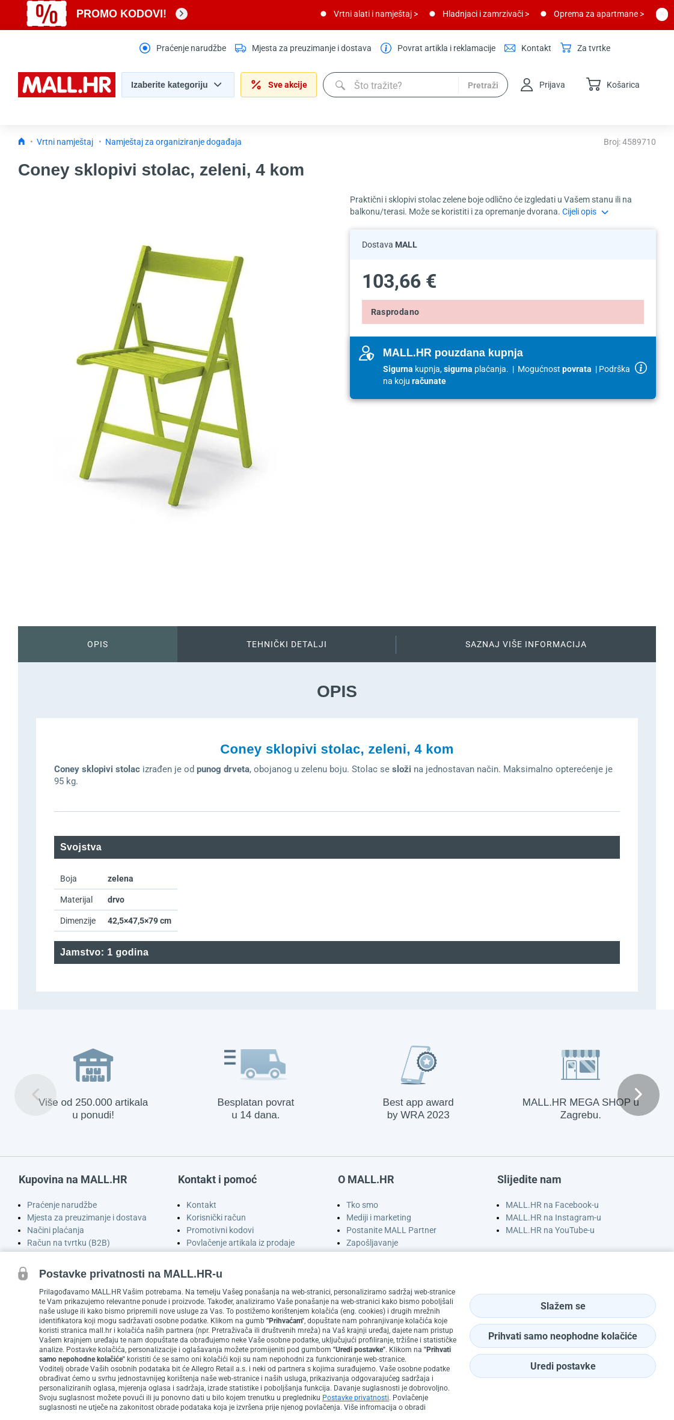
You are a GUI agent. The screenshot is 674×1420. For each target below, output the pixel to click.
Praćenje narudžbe (62, 1205)
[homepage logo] (66, 94)
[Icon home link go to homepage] (21, 142)
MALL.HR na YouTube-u (550, 1230)
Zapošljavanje (372, 1243)
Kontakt (201, 1205)
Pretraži (483, 85)
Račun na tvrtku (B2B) (68, 1243)
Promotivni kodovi (220, 1230)
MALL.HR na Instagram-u (553, 1217)
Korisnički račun (216, 1217)
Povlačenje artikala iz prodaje (240, 1243)
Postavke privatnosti (355, 1398)
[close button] (662, 14)
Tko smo (362, 1205)
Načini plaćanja (55, 1230)
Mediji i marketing (378, 1217)
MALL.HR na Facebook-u (552, 1205)
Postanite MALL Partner (391, 1230)
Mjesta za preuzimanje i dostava (87, 1217)
